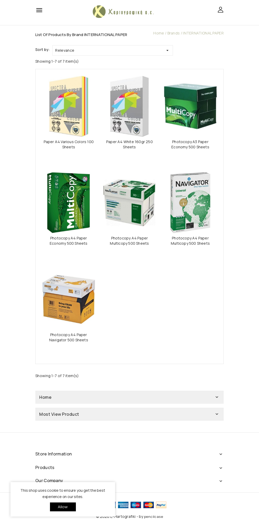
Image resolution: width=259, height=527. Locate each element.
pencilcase (153, 516)
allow (63, 507)
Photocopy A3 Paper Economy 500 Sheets (190, 144)
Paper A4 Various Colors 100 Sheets (69, 144)
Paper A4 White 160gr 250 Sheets (129, 144)
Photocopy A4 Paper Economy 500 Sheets (69, 241)
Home (45, 397)
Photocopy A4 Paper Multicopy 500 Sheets (129, 241)
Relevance (112, 49)
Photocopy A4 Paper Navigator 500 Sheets (68, 337)
